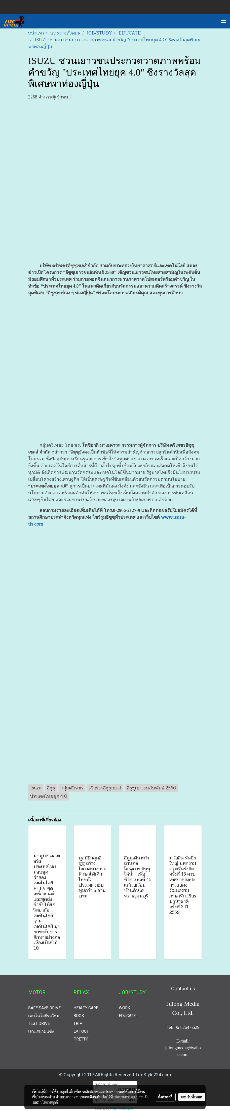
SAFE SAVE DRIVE (44, 1007)
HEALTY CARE (85, 1007)
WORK (124, 1007)
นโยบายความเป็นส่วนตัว (130, 1097)
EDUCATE (127, 1015)
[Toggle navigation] (223, 21)
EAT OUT (81, 1031)
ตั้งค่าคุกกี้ (165, 1097)
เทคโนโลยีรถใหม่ (43, 1015)
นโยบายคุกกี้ (49, 1102)
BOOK (78, 1015)
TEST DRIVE (39, 1023)
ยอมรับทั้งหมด (191, 1097)
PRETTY (80, 1039)
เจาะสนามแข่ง (41, 1031)
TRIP (77, 1023)
